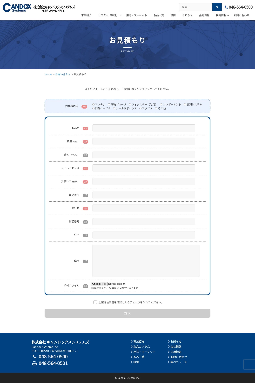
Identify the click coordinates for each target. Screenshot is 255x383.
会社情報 (175, 346)
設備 (136, 362)
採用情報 (175, 352)
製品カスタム (141, 346)
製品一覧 (138, 357)
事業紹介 (138, 341)
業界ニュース (178, 362)
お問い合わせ (178, 357)
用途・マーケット (144, 352)
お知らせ (175, 341)
